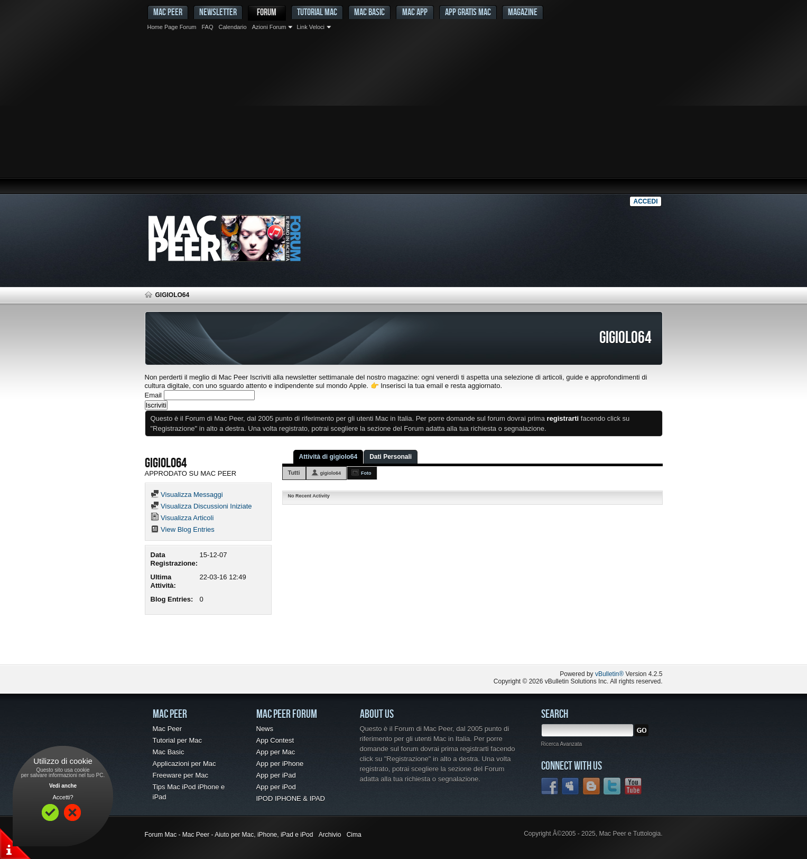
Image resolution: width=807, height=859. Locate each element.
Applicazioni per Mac (184, 764)
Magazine (522, 12)
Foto (366, 473)
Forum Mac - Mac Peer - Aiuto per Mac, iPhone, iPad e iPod (229, 834)
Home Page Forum (172, 27)
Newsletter (218, 12)
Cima (354, 834)
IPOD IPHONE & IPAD (291, 798)
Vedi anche (63, 786)
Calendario (232, 27)
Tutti (294, 472)
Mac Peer (167, 729)
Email (153, 395)
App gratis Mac (468, 12)
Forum (266, 12)
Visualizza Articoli (182, 518)
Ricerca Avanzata (561, 744)
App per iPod (276, 787)
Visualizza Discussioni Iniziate (201, 506)
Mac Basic (369, 12)
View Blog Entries (183, 529)
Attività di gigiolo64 (328, 456)
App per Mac (275, 752)
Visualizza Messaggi (187, 494)
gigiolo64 (330, 473)
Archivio (330, 834)
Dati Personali (390, 456)
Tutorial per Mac (177, 740)
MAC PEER (167, 12)
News (265, 729)
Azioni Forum (269, 27)
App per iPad (276, 775)
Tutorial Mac (317, 12)
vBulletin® (609, 674)
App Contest (275, 740)
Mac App (415, 12)
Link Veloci (310, 27)
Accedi (645, 201)
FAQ (207, 27)
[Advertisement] (404, 114)
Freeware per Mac (180, 775)
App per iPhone (280, 764)
